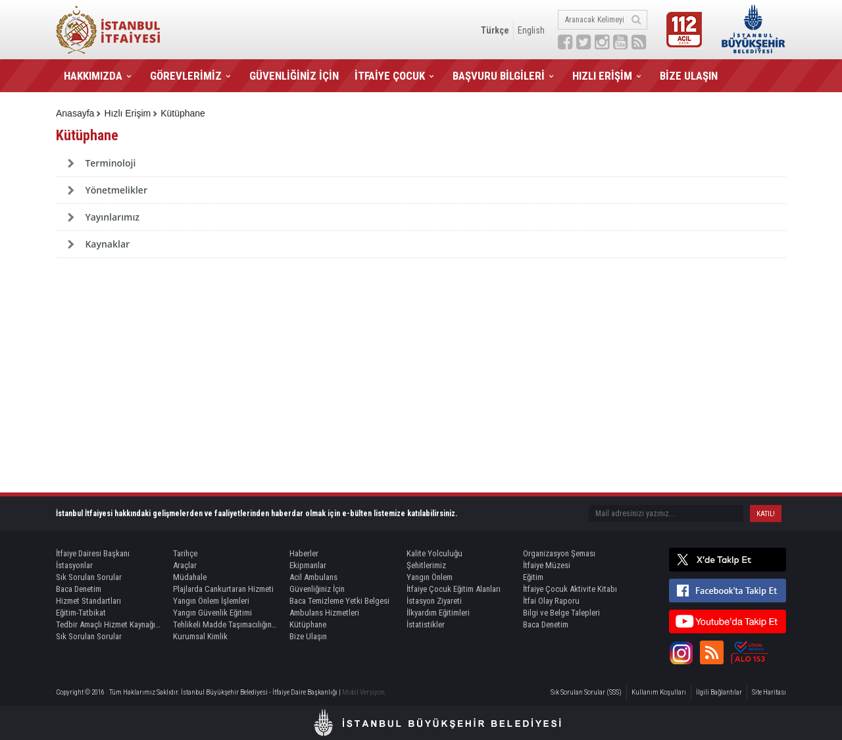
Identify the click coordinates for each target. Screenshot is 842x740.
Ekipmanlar (307, 565)
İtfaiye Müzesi (546, 565)
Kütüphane (183, 113)
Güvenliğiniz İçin (317, 589)
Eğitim (533, 577)
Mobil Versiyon (363, 692)
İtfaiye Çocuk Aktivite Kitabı (570, 589)
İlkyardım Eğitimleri (438, 613)
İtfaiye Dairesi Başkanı (93, 553)
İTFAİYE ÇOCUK (390, 75)
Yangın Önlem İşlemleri (211, 601)
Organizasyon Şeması (559, 553)
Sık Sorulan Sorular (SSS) (586, 692)
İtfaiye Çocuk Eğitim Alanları (454, 589)
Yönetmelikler (116, 190)
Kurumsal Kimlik (200, 636)
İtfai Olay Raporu (551, 601)
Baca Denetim (78, 589)
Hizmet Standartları (88, 601)
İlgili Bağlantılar (719, 692)
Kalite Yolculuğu (434, 553)
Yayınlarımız (112, 217)
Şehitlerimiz (426, 565)
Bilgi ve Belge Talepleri (561, 613)
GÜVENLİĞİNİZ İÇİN (294, 75)
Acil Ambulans (313, 577)
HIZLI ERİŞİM (602, 75)
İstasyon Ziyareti (434, 601)
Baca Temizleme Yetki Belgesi (339, 601)
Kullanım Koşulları (659, 692)
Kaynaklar (107, 244)
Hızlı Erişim (127, 113)
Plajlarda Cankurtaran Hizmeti (223, 589)
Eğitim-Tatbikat (81, 613)
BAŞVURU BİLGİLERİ (499, 75)
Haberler (303, 553)
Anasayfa (75, 113)
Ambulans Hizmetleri (324, 613)
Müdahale (190, 577)
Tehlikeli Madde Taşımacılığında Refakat (225, 624)
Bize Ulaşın (308, 636)
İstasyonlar (74, 565)
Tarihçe (185, 553)
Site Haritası (769, 692)
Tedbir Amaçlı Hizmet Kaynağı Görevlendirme (108, 624)
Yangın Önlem (430, 577)
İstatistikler (426, 624)
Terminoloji (110, 163)
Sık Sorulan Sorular (89, 577)
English (531, 30)
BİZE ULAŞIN (689, 75)
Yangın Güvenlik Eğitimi (212, 613)
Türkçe (495, 30)
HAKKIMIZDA (93, 75)
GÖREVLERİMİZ (186, 75)
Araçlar (185, 565)
